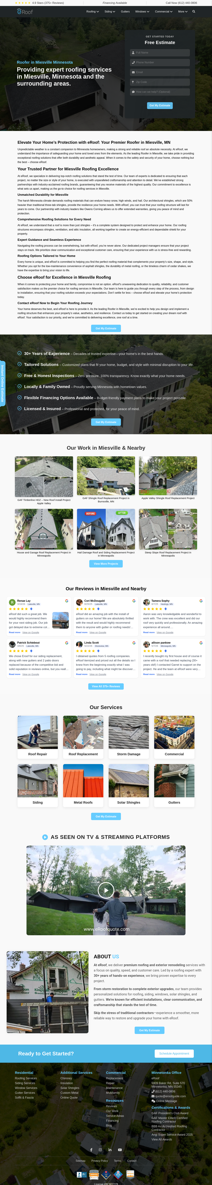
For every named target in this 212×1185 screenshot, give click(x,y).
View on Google (30, 632)
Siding (110, 11)
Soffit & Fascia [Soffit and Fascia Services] (24, 1097)
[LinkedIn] (109, 1150)
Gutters (125, 11)
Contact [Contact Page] (131, 1160)
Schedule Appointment (174, 1053)
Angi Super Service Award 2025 (172, 1134)
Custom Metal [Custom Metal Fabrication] (69, 1092)
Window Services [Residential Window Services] (26, 1088)
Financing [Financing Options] (112, 1120)
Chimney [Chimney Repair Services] (66, 1078)
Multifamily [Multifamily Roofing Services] (113, 1092)
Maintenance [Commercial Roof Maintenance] (114, 1088)
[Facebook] (91, 1150)
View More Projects (106, 563)
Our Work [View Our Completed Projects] (112, 1111)
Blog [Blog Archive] (109, 1125)
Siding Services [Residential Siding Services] (25, 1083)
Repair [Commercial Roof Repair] (110, 1083)
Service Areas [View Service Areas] (115, 1116)
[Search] (193, 11)
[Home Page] (25, 13)
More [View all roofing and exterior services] (183, 11)
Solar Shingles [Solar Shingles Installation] (69, 1088)
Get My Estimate (160, 105)
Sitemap (80, 1160)
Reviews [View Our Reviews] (111, 1106)
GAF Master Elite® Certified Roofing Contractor (169, 1119)
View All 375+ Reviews (106, 686)
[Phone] (160, 62)
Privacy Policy (99, 1160)
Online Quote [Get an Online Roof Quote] (69, 1097)
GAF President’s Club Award (170, 1113)
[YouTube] (120, 1150)
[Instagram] (100, 1150)
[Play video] (106, 890)
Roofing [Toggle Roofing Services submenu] (92, 11)
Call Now (181, 2)
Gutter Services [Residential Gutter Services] (25, 1092)
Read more (14, 632)
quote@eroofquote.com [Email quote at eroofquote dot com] (170, 1096)
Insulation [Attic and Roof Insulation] (66, 1083)
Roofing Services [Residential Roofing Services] (26, 1078)
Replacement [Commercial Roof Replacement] (114, 1078)
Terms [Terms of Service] (117, 1160)
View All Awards (162, 1139)
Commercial (164, 11)
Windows (142, 11)
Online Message (166, 1101)
